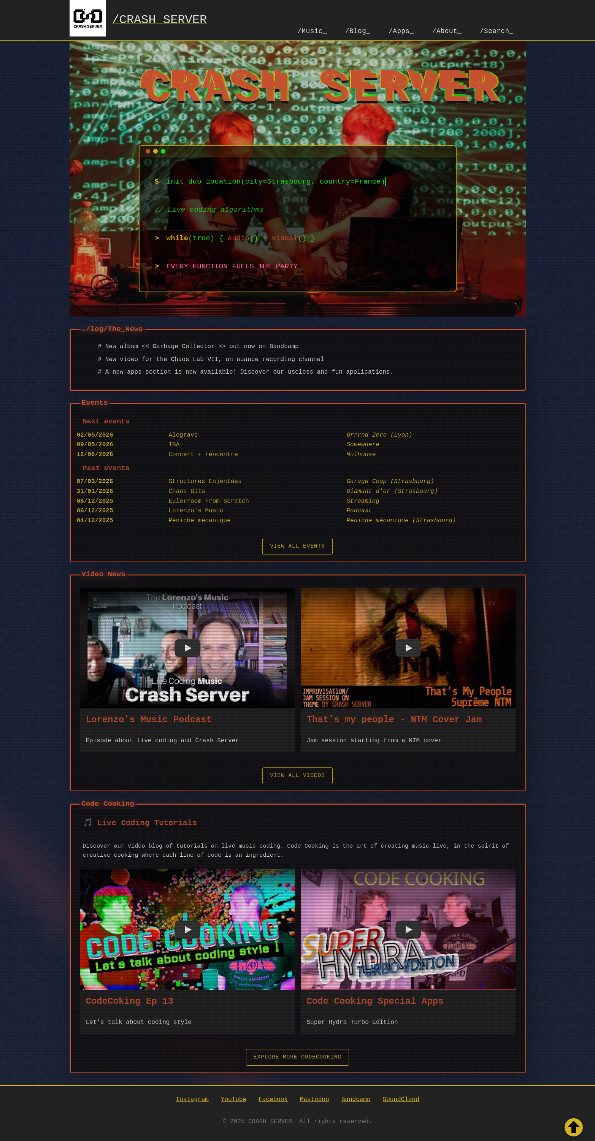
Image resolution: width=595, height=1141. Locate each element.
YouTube (233, 1099)
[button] (187, 647)
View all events (297, 545)
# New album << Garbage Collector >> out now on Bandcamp (198, 346)
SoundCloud (401, 1099)
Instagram (192, 1099)
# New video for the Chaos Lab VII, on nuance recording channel (211, 359)
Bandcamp (356, 1099)
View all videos (297, 774)
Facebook (273, 1099)
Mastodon (314, 1099)
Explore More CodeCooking (297, 1056)
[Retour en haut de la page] (574, 1127)
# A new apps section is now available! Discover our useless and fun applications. (246, 371)
